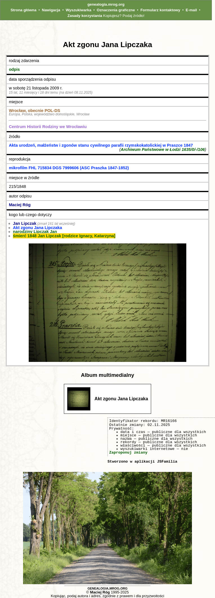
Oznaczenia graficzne (116, 10)
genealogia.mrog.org (106, 4)
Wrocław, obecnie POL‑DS (34, 110)
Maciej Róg (19, 205)
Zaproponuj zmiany (128, 452)
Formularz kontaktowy (160, 10)
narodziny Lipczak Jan (35, 231)
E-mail (191, 10)
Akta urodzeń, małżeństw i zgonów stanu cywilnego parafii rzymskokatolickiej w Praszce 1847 (101, 145)
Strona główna (23, 10)
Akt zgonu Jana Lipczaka (37, 227)
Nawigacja (51, 10)
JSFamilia (167, 461)
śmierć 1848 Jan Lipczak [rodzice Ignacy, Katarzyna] (64, 236)
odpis (14, 69)
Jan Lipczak (24, 223)
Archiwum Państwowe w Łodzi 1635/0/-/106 (163, 149)
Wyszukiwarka (78, 10)
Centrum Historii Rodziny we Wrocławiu (48, 126)
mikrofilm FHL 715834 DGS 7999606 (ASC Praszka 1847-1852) (69, 168)
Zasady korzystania (85, 16)
